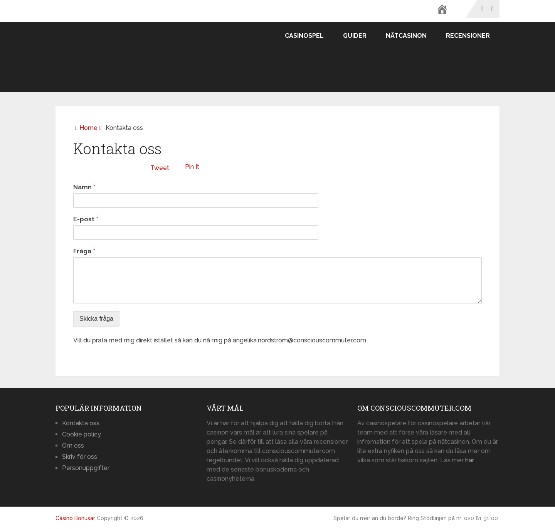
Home (88, 127)
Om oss (73, 445)
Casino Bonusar (75, 518)
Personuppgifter (85, 468)
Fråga (84, 251)
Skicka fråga (96, 318)
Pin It (192, 166)
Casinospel (304, 35)
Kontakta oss (80, 423)
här (469, 460)
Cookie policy (81, 434)
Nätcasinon (406, 35)
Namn (84, 187)
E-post (85, 219)
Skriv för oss (79, 456)
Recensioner (468, 35)
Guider (355, 35)
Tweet (159, 168)
